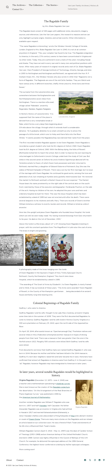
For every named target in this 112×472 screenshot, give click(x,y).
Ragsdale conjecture (61, 387)
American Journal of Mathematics (36, 397)
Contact (20, 460)
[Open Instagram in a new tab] (95, 460)
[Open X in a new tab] (90, 460)
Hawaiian (43, 405)
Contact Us (18, 9)
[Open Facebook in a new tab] (85, 460)
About (9, 460)
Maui (73, 416)
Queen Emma (34, 419)
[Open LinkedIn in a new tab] (99, 460)
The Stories (52, 5)
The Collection (36, 5)
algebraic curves (63, 383)
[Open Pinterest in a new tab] (104, 460)
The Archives (19, 5)
